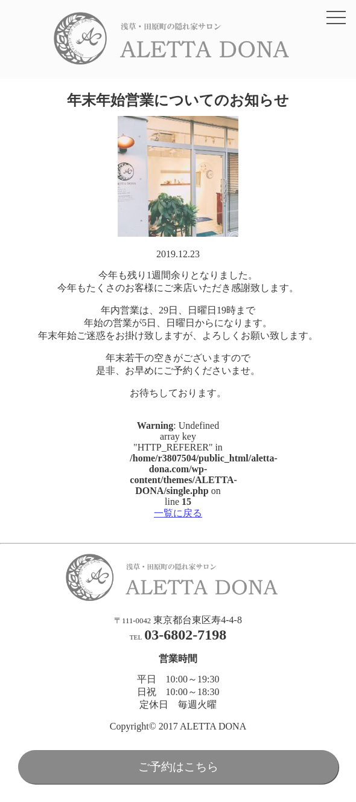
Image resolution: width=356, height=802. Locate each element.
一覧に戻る (178, 513)
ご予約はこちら (178, 766)
